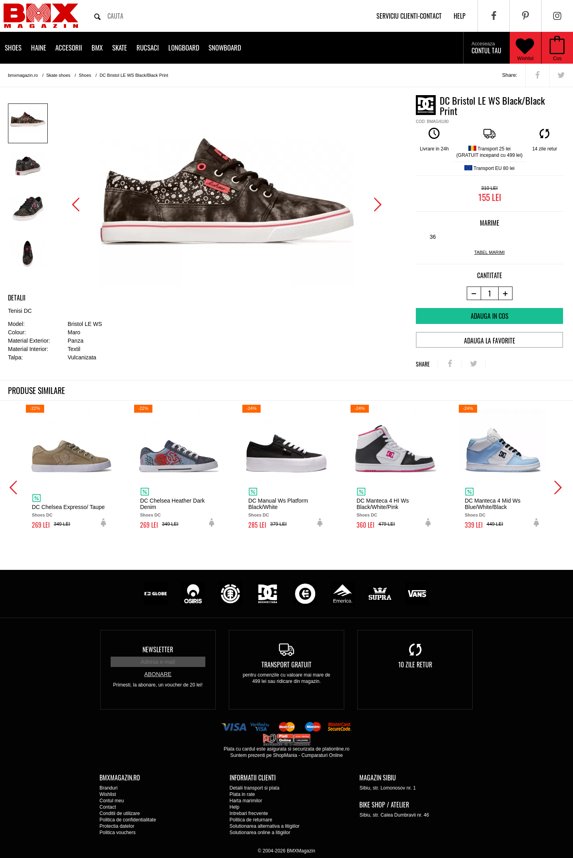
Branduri (108, 788)
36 (433, 237)
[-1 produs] (474, 293)
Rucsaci (147, 48)
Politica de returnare (251, 820)
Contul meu (111, 800)
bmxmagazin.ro (23, 75)
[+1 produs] (506, 293)
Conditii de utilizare (119, 813)
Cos (557, 58)
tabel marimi (489, 252)
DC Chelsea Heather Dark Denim (172, 503)
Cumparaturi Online (322, 755)
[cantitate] (490, 293)
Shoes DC (42, 515)
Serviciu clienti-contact (409, 16)
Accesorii (68, 48)
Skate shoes (58, 75)
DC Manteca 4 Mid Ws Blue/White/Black (492, 503)
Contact (107, 807)
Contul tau (486, 48)
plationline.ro (335, 749)
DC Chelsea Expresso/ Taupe (68, 507)
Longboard (183, 48)
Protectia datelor (116, 826)
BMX (97, 48)
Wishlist (525, 48)
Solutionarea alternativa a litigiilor (265, 826)
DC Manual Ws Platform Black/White (278, 503)
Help (235, 807)
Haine (38, 48)
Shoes (13, 48)
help (460, 16)
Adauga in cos (490, 316)
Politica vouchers (117, 832)
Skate (119, 48)
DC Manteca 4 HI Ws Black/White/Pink (383, 503)
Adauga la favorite (489, 340)
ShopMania (285, 755)
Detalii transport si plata (254, 788)
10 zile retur (415, 664)
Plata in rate (242, 794)
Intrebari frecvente (249, 813)
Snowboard (225, 48)
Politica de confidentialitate (127, 820)
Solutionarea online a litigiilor (260, 832)
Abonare (157, 674)
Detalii (16, 297)
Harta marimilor (246, 800)
